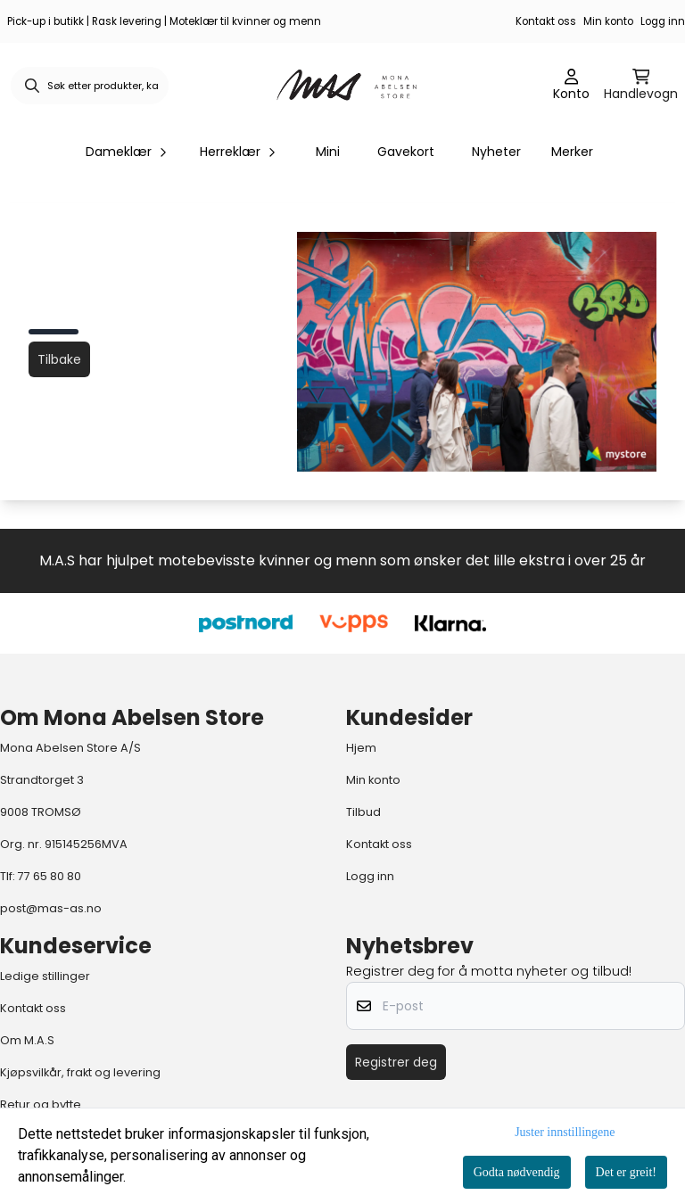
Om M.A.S (27, 1040)
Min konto (608, 21)
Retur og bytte (40, 1104)
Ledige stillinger (45, 976)
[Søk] (90, 85)
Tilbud (363, 812)
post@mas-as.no (51, 908)
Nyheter (496, 152)
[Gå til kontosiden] (571, 86)
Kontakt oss (546, 21)
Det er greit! (626, 1172)
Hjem (361, 747)
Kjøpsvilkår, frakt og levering (80, 1072)
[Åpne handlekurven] (641, 86)
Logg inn (662, 21)
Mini (328, 152)
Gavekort (405, 152)
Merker (572, 152)
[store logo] (348, 85)
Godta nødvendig (517, 1172)
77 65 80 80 (49, 876)
